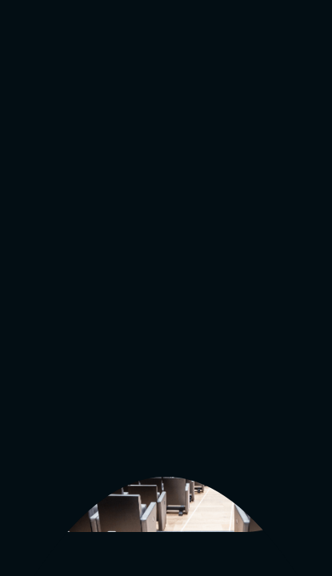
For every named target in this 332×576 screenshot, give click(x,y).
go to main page (73, 296)
